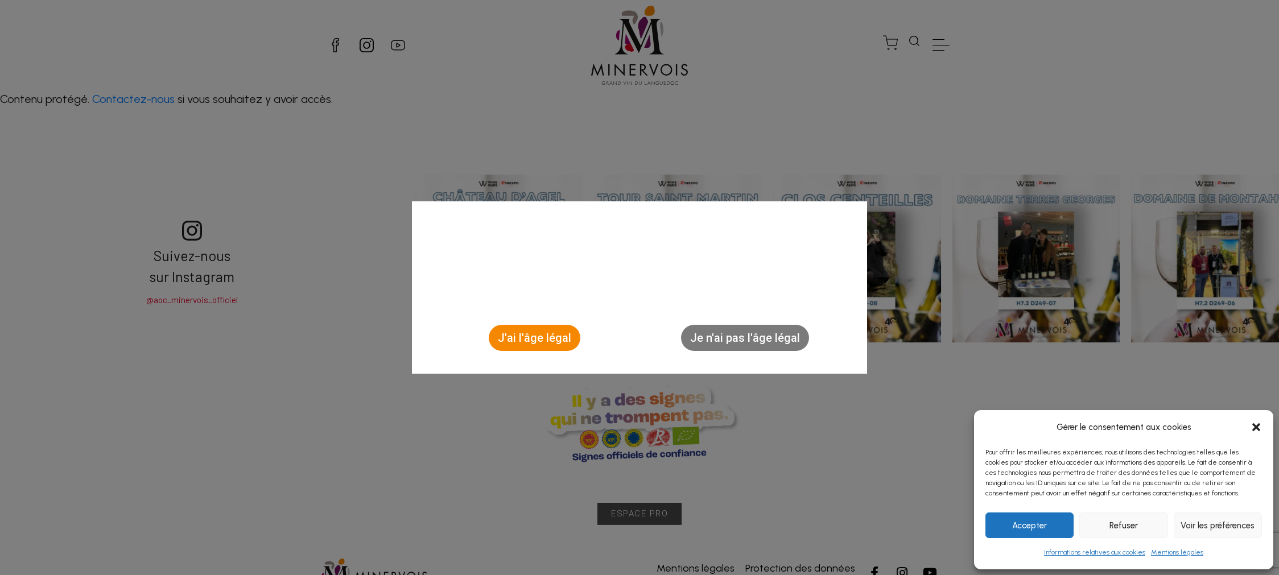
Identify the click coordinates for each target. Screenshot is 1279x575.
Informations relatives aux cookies (1094, 552)
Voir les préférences (1218, 525)
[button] (1256, 427)
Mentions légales (1177, 552)
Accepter (1029, 525)
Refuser (1123, 525)
